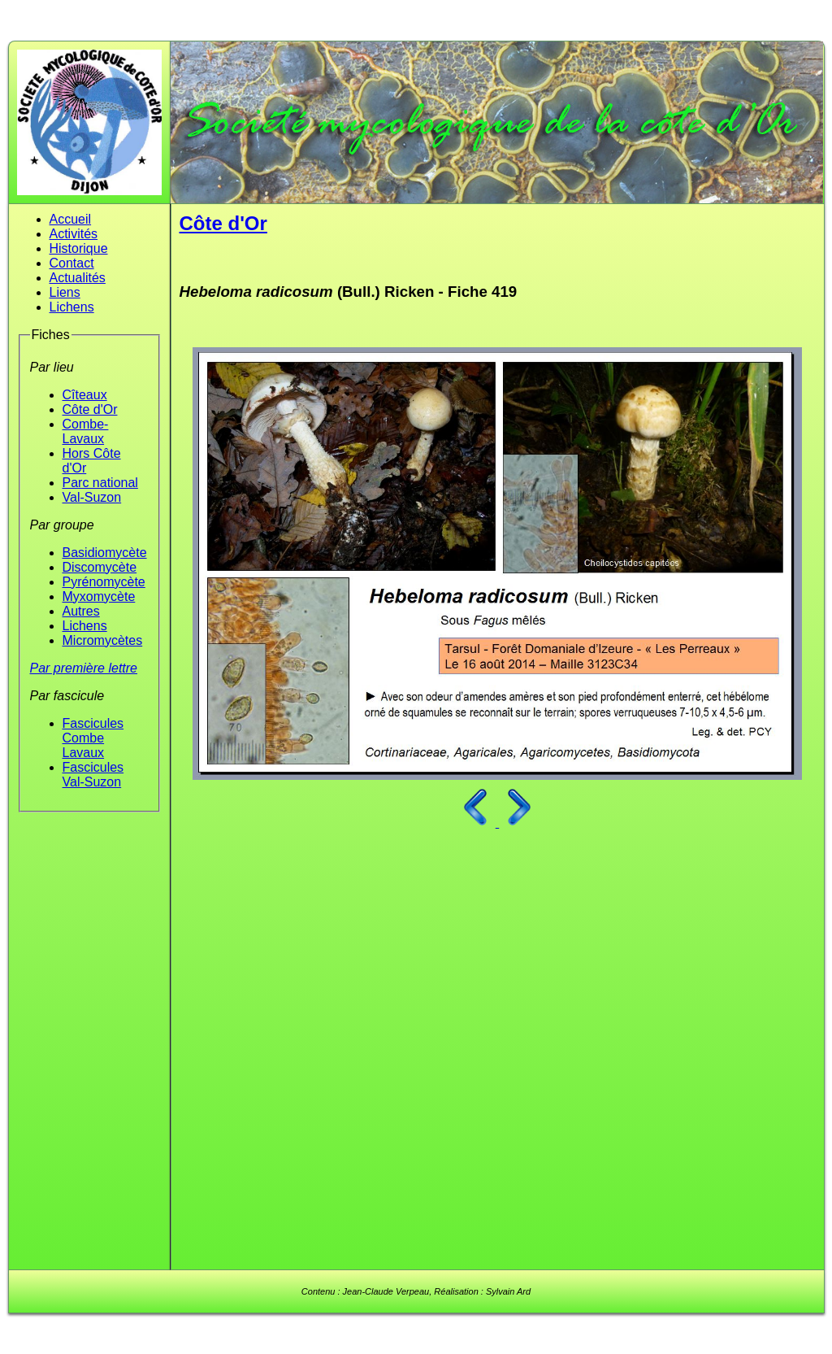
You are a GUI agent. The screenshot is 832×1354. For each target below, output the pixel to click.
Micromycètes (103, 640)
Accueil (71, 219)
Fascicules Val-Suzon (93, 774)
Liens (65, 292)
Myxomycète (99, 596)
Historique (79, 248)
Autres (81, 611)
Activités (74, 234)
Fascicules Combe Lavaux (93, 738)
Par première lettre (84, 668)
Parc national (100, 483)
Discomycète (100, 567)
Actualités (78, 278)
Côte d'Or (90, 409)
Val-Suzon (92, 497)
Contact (72, 263)
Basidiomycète (105, 552)
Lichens (72, 307)
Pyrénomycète (104, 582)
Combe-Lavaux (86, 431)
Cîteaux (85, 395)
